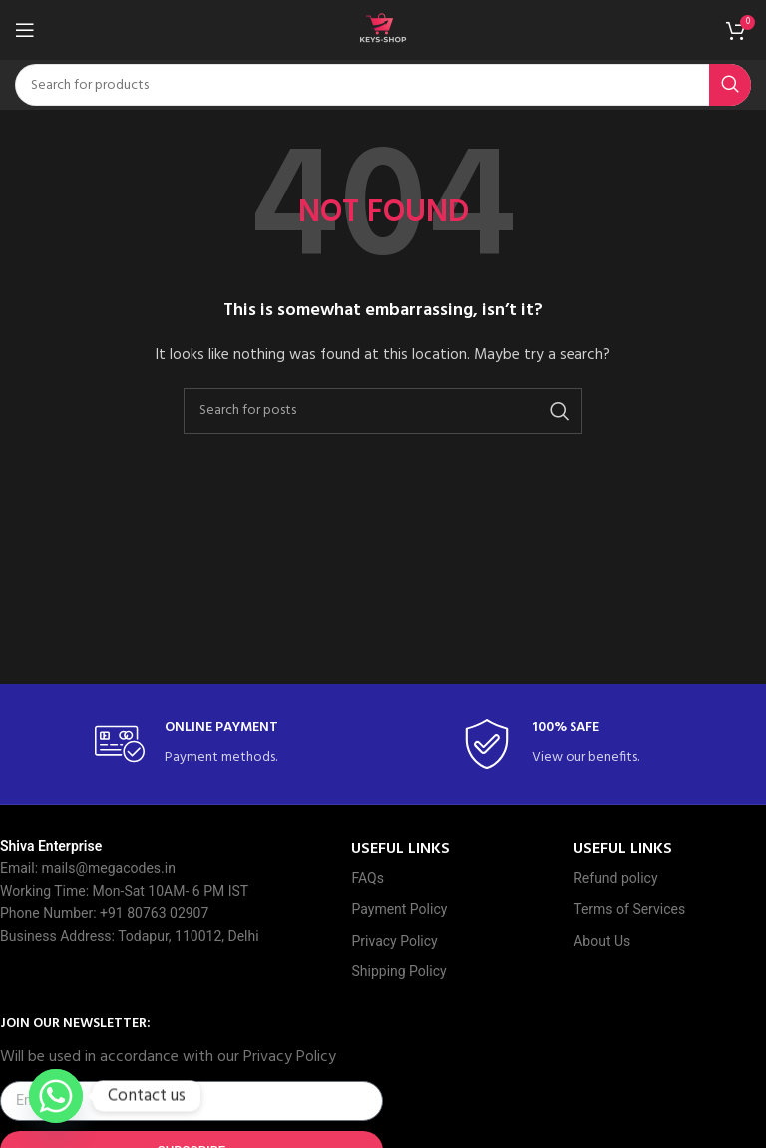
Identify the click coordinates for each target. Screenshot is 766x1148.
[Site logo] (383, 30)
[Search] (383, 85)
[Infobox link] (199, 744)
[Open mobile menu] (25, 30)
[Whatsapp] (56, 1096)
